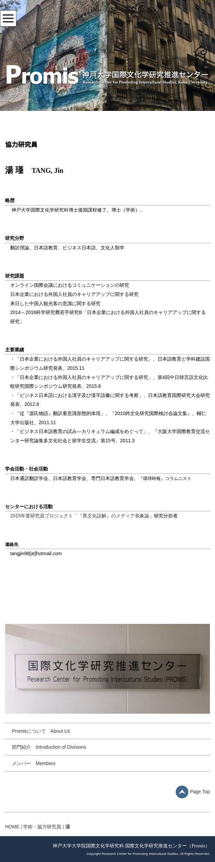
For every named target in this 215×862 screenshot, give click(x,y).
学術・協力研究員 (42, 826)
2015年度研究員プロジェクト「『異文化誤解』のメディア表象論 (79, 515)
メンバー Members (33, 763)
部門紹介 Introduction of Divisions (49, 747)
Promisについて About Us (41, 731)
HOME (12, 826)
